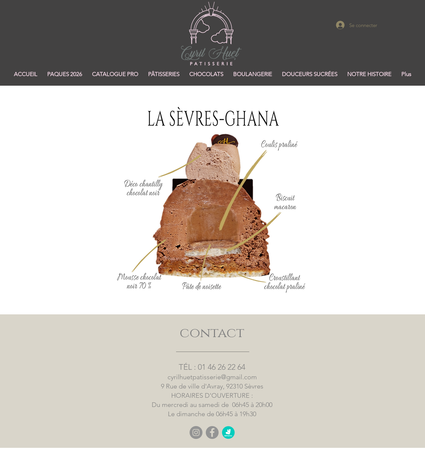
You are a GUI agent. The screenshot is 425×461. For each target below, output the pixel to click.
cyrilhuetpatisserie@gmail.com (212, 377)
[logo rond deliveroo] (228, 432)
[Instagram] (196, 432)
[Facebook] (212, 432)
